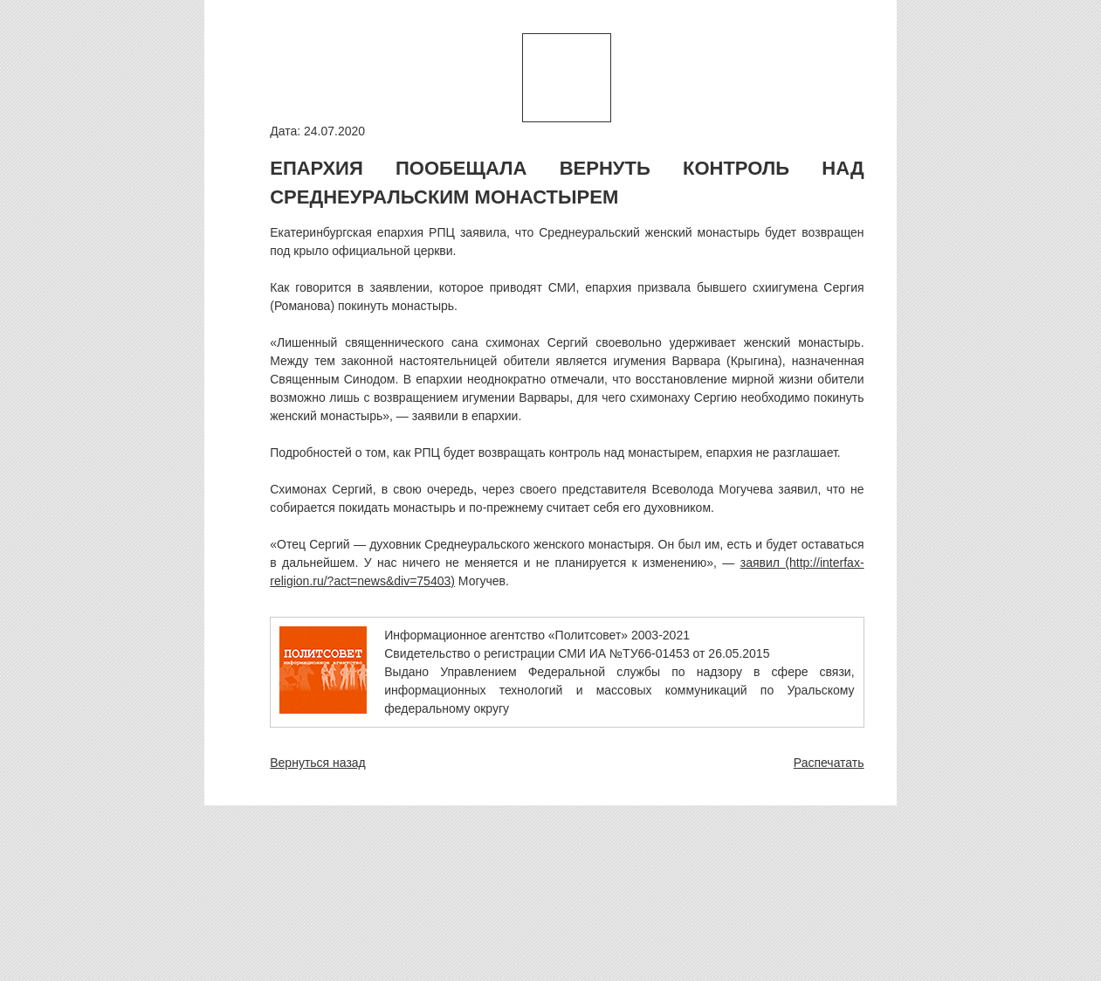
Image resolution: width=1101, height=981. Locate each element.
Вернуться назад (318, 763)
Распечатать (829, 763)
